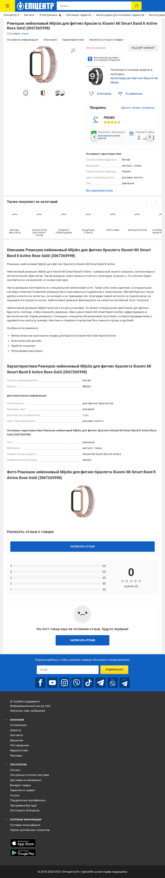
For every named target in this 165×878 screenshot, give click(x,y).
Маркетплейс (19, 750)
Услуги (14, 795)
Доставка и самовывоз (25, 780)
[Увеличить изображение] (73, 50)
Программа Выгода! (23, 805)
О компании (18, 725)
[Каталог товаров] (7, 6)
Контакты (16, 735)
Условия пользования (25, 825)
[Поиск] (136, 6)
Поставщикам (19, 745)
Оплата (15, 770)
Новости (15, 730)
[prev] (147, 202)
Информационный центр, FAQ (30, 706)
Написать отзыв (82, 546)
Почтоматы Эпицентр (25, 810)
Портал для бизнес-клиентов (29, 830)
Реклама (16, 755)
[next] (157, 202)
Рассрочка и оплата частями (29, 775)
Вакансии (16, 740)
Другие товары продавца (137, 107)
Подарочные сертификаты (28, 800)
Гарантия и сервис (22, 790)
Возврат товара (20, 785)
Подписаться (114, 669)
